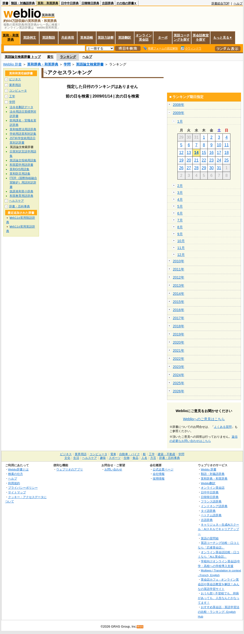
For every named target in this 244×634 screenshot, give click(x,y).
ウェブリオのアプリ (69, 469)
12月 (181, 255)
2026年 (178, 391)
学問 (67, 64)
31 (219, 168)
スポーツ (115, 457)
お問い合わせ (113, 469)
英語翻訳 (124, 37)
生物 (127, 457)
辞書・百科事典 (19, 206)
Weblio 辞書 (12, 64)
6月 (180, 213)
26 (181, 168)
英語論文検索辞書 (90, 64)
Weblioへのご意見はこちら (204, 419)
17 (219, 152)
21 (196, 160)
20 (189, 160)
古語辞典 (108, 3)
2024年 (178, 375)
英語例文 (29, 37)
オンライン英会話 (144, 37)
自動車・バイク (129, 454)
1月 (180, 121)
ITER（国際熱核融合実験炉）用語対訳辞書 (23, 182)
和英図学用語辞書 (21, 165)
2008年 (178, 105)
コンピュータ (18, 90)
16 (211, 152)
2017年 (178, 318)
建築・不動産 (166, 454)
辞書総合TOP (220, 3)
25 (226, 160)
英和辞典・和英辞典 (42, 64)
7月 (180, 220)
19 (181, 160)
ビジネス (15, 79)
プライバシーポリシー (23, 487)
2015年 (178, 302)
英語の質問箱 (210, 538)
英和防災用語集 (20, 173)
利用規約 (14, 483)
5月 (180, 206)
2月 (180, 186)
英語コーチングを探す (182, 37)
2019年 (178, 334)
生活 (76, 457)
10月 (181, 241)
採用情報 (159, 478)
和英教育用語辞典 (21, 196)
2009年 (178, 113)
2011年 (178, 269)
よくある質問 (223, 427)
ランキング (68, 57)
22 (204, 160)
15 (204, 152)
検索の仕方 (15, 473)
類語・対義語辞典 (23, 3)
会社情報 (159, 473)
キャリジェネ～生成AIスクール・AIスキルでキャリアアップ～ (218, 529)
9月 (180, 234)
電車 (113, 454)
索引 (50, 57)
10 (219, 145)
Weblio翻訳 (208, 483)
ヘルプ (238, 3)
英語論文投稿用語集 (23, 160)
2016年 (178, 310)
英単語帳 (86, 37)
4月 (180, 199)
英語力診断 (106, 37)
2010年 (178, 261)
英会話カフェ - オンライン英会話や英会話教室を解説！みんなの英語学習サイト (218, 584)
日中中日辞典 (70, 3)
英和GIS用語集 (20, 169)
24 (219, 160)
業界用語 (15, 85)
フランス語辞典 (211, 501)
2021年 (178, 350)
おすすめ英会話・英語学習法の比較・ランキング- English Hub (218, 611)
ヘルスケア (16, 200)
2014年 (178, 294)
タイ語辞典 (208, 510)
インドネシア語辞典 (214, 506)
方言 (153, 457)
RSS (140, 626)
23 (211, 160)
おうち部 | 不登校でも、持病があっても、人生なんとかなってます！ (218, 598)
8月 (180, 227)
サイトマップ (17, 492)
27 (189, 168)
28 (196, 168)
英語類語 (48, 37)
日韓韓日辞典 (90, 3)
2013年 (178, 285)
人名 (144, 457)
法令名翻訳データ (21, 107)
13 (189, 152)
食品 (135, 457)
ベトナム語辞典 (211, 515)
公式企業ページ (163, 469)
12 (181, 152)
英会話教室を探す (201, 37)
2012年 (178, 277)
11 (226, 145)
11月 (181, 248)
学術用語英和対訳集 (23, 133)
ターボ (163, 37)
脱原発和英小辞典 (21, 191)
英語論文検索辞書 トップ (23, 57)
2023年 (178, 367)
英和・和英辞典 (48, 3)
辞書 (5, 3)
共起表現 (67, 37)
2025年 (178, 383)
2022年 (178, 359)
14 (196, 152)
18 (226, 152)
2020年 (178, 342)
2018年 (178, 326)
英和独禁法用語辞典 (23, 129)
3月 (180, 193)
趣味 (103, 457)
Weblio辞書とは (18, 469)
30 (211, 168)
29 (204, 168)
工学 (12, 96)
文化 (67, 457)
